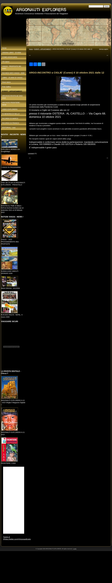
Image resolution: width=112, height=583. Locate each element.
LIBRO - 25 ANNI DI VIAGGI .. (13, 78)
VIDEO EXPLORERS (9, 109)
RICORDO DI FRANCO (10, 123)
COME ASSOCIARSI (9, 57)
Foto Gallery (6, 87)
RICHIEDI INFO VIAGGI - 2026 (13, 73)
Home (31, 49)
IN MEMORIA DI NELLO (11, 114)
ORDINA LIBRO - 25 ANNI (11, 53)
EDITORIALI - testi (8, 128)
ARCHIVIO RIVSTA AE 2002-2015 (12, 97)
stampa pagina (103, 49)
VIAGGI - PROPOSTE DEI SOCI (11, 67)
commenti (31, 153)
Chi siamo (5, 62)
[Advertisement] (44, 567)
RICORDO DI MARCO (10, 118)
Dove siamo (6, 82)
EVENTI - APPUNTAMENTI (42, 49)
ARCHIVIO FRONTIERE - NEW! (11, 104)
